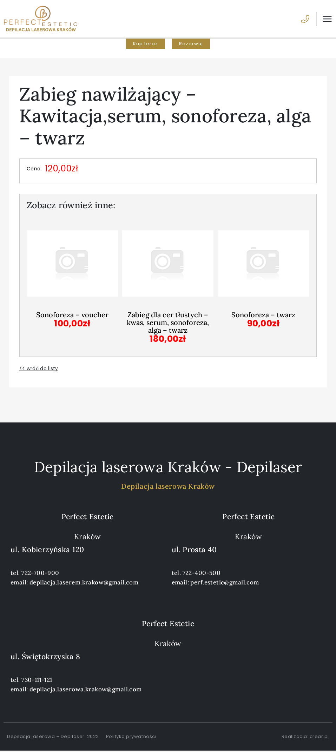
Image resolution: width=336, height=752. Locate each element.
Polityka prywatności (131, 737)
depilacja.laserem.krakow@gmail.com (83, 583)
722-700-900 (40, 574)
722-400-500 (202, 574)
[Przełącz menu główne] (324, 20)
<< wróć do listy (38, 369)
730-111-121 (36, 681)
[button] (145, 45)
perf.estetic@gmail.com (224, 583)
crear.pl (319, 737)
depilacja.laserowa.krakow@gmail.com (85, 690)
